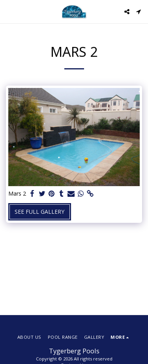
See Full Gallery (39, 211)
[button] (8, 11)
